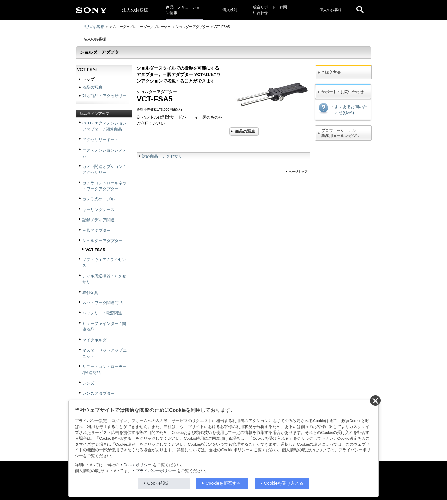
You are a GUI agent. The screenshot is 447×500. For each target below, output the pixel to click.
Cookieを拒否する (223, 483)
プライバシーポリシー (156, 471)
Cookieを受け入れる (284, 483)
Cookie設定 (158, 483)
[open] (360, 10)
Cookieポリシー (138, 465)
